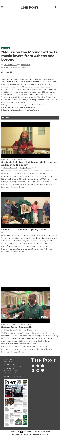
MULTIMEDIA (5, 48)
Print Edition (12, 376)
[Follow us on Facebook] (38, 366)
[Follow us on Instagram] (42, 366)
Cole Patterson (10, 65)
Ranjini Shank (23, 159)
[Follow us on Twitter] (33, 366)
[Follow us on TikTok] (33, 370)
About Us (8, 359)
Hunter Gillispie (24, 324)
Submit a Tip (9, 368)
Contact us (8, 361)
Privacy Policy (10, 372)
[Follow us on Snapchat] (42, 370)
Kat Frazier (25, 65)
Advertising (9, 363)
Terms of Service (11, 370)
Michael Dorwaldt (9, 159)
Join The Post (9, 365)
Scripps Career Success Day (17, 327)
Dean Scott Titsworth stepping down (23, 229)
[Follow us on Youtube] (38, 370)
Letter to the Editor (12, 366)
